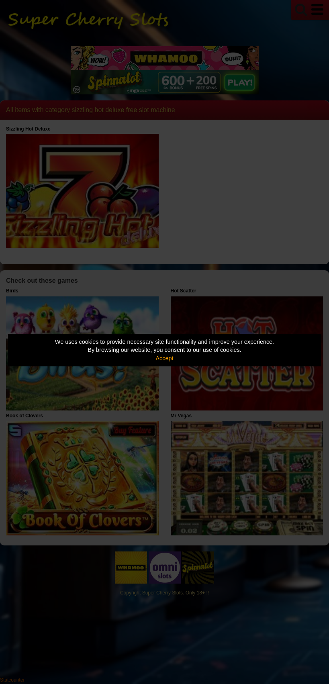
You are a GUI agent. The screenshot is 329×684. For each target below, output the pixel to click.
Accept (165, 358)
